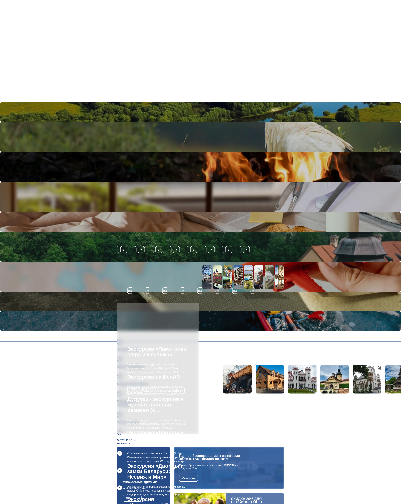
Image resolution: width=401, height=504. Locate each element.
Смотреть (188, 478)
